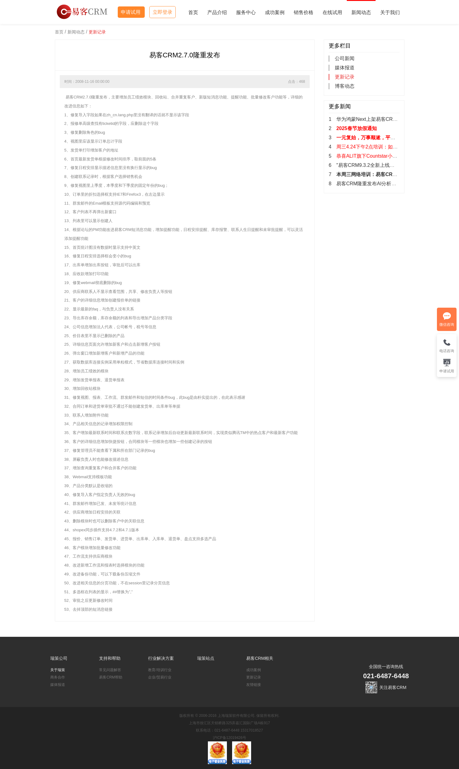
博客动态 (344, 86)
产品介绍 (217, 12)
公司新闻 (344, 58)
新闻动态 (361, 12)
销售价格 (303, 12)
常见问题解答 (110, 670)
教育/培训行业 (159, 670)
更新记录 (97, 31)
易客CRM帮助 (110, 677)
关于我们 (390, 12)
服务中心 (246, 12)
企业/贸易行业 (159, 677)
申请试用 (131, 12)
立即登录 (162, 12)
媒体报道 (344, 67)
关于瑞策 (57, 670)
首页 (193, 12)
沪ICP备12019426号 (229, 738)
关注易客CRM (392, 687)
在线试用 (332, 12)
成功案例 (275, 12)
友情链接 (253, 684)
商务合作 (57, 677)
